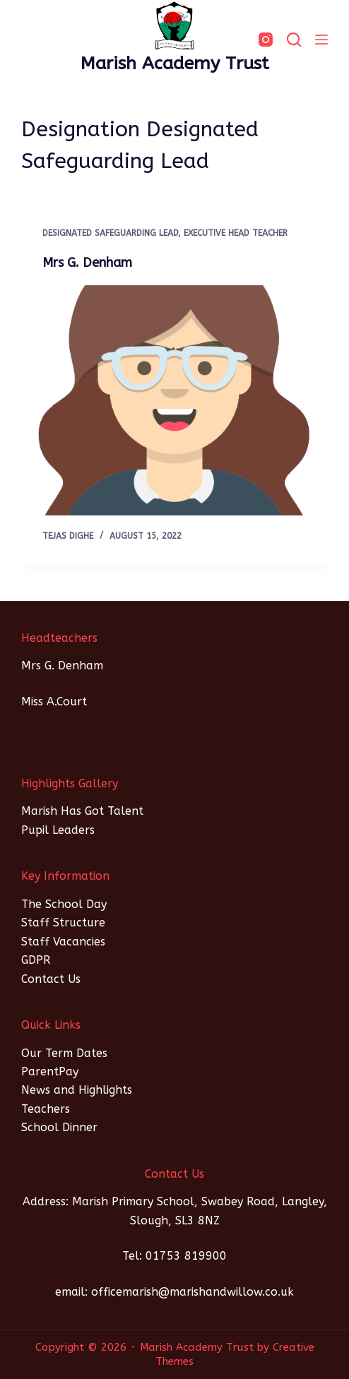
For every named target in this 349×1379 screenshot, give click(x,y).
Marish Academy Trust (175, 63)
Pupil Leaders (58, 830)
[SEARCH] (294, 39)
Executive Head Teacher (236, 233)
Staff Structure (63, 922)
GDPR (35, 960)
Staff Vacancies (63, 941)
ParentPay (49, 1071)
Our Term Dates (64, 1053)
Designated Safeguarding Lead (110, 233)
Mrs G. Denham (87, 262)
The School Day (64, 904)
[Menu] (321, 39)
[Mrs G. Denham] (175, 400)
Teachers (45, 1109)
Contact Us (51, 979)
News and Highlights (76, 1090)
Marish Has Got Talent (82, 811)
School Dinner (59, 1127)
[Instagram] (266, 39)
